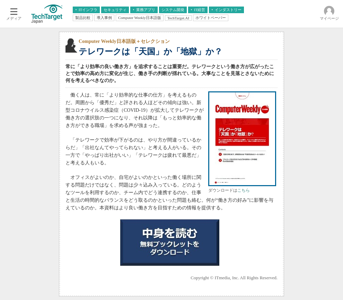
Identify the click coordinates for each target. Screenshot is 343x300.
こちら (243, 190)
